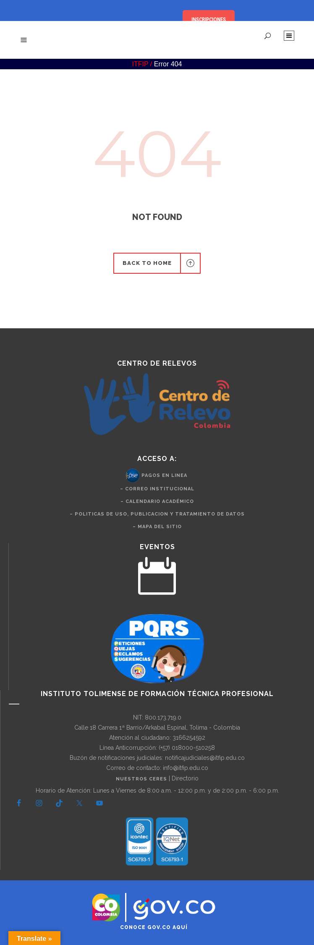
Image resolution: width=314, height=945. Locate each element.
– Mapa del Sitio (157, 526)
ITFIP (140, 64)
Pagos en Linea (164, 475)
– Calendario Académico (157, 501)
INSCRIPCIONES (208, 19)
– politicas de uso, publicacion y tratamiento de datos (157, 514)
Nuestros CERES (142, 779)
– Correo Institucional (157, 489)
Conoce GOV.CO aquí (154, 927)
